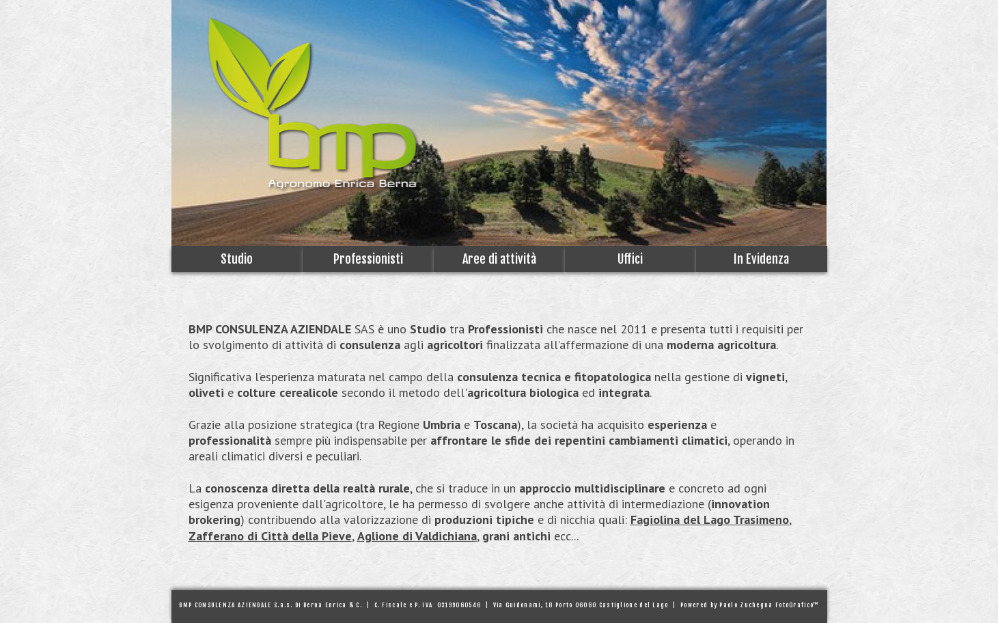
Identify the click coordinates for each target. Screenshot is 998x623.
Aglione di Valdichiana (417, 536)
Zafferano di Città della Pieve (270, 536)
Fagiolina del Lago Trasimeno (709, 519)
